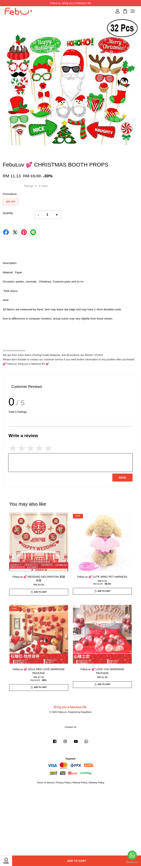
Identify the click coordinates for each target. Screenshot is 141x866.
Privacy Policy (63, 782)
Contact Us (70, 727)
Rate (122, 477)
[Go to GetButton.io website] (132, 862)
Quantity (8, 213)
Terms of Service (45, 782)
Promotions (10, 193)
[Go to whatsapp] (132, 855)
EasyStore (86, 712)
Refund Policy (80, 782)
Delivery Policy (96, 782)
